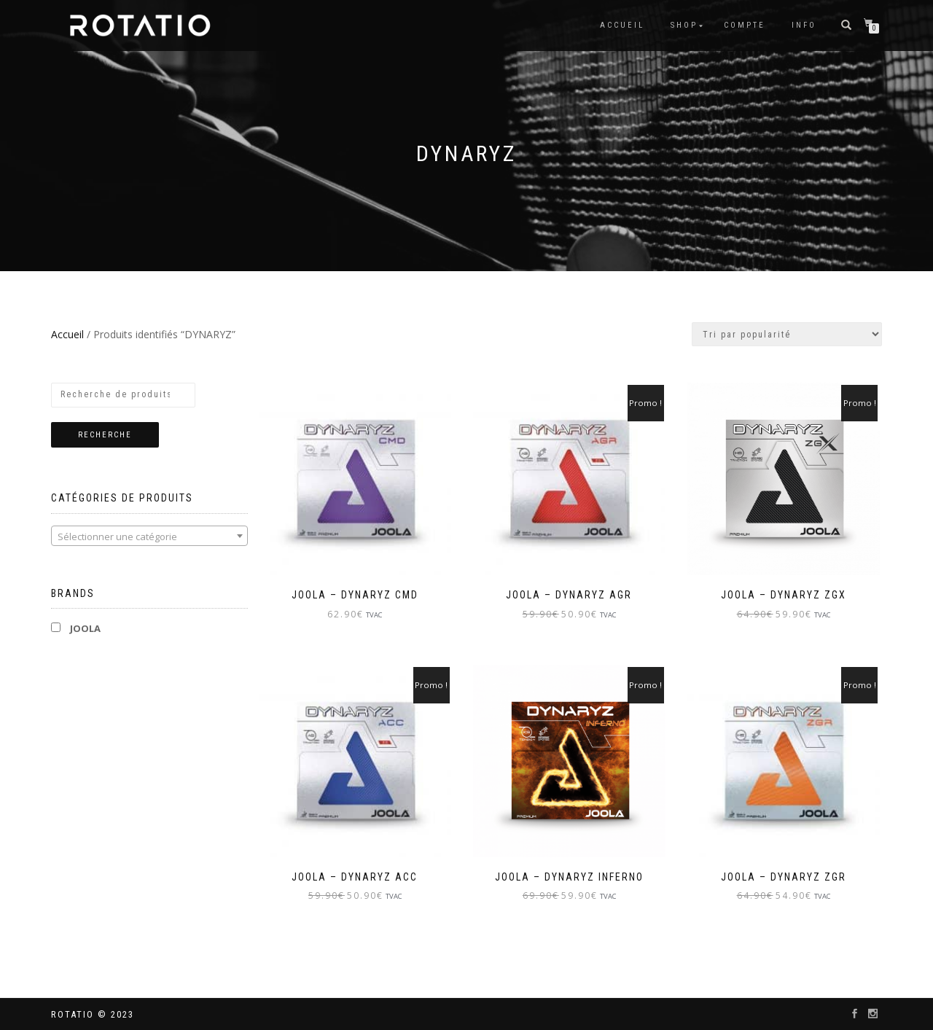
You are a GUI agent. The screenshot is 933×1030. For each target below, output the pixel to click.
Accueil (622, 25)
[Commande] (787, 334)
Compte (744, 25)
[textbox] (149, 536)
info (804, 25)
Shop (684, 25)
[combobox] (149, 536)
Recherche (105, 435)
